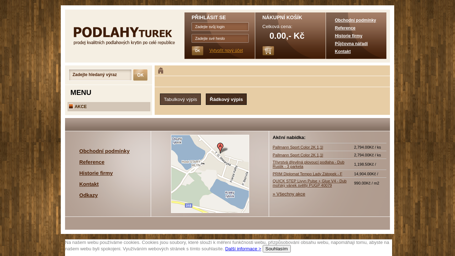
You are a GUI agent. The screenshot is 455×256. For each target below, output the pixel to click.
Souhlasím (277, 248)
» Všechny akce (289, 194)
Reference (345, 28)
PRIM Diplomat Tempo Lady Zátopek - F (307, 174)
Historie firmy (348, 35)
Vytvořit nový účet (226, 50)
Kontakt (343, 51)
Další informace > (243, 248)
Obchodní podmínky (355, 20)
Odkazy (88, 195)
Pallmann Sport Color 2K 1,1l (298, 147)
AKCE (78, 106)
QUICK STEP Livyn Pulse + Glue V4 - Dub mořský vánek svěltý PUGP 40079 (310, 183)
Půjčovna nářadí (351, 43)
